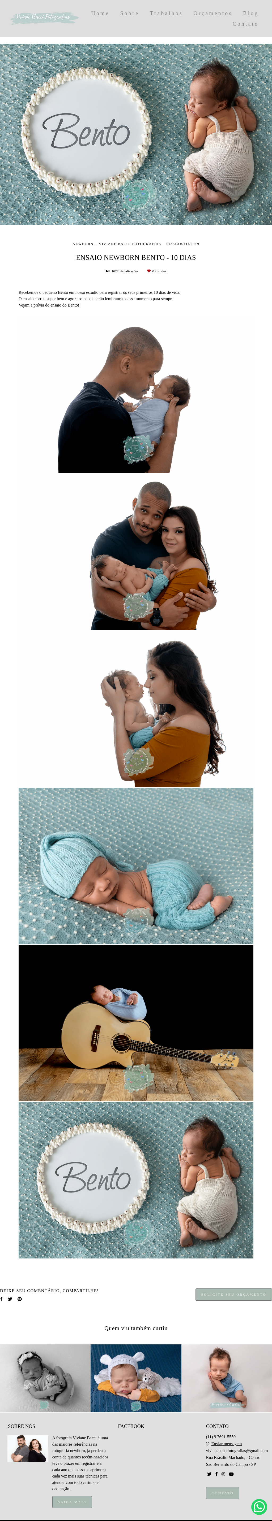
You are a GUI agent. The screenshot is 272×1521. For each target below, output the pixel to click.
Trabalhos (166, 13)
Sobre (129, 13)
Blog (251, 13)
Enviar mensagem (226, 1444)
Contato (246, 24)
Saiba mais (72, 1502)
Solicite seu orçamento (233, 1294)
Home (100, 13)
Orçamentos (212, 13)
